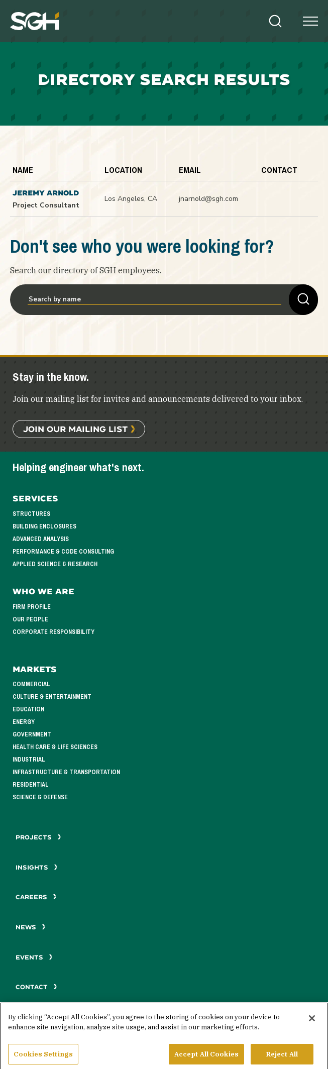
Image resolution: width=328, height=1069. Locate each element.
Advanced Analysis (41, 539)
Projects (38, 837)
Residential (31, 784)
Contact (36, 987)
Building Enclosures (44, 526)
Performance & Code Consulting (63, 551)
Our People (30, 619)
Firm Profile (32, 606)
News (31, 927)
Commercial (31, 684)
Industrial (29, 759)
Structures (31, 513)
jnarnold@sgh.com (208, 198)
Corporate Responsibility (53, 631)
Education (28, 709)
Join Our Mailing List (75, 428)
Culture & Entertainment (52, 696)
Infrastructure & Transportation (66, 772)
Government (32, 734)
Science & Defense (40, 797)
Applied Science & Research (55, 564)
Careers (36, 897)
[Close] (312, 1025)
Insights (37, 867)
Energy (24, 721)
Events (34, 957)
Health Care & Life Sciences (55, 747)
